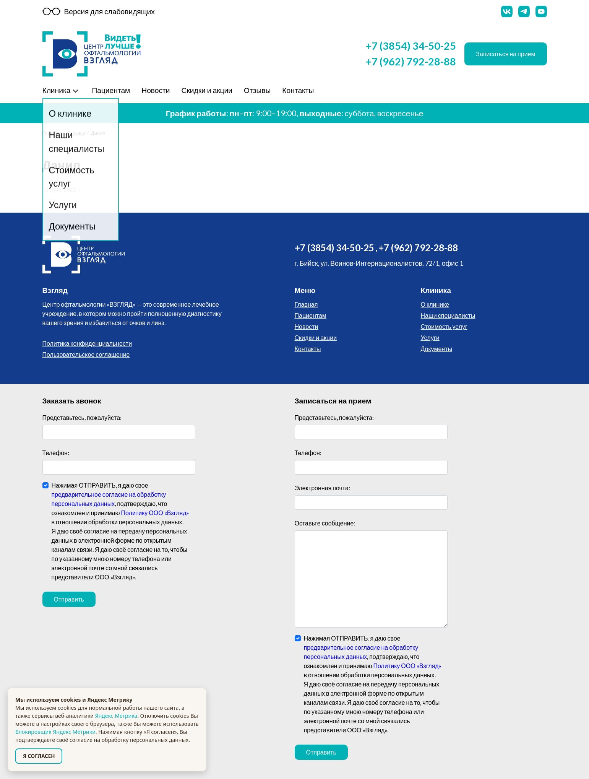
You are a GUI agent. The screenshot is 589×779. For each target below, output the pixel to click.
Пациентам (110, 90)
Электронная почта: (322, 487)
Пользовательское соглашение (86, 354)
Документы (436, 348)
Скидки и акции (206, 90)
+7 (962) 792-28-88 (411, 61)
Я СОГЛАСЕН (39, 756)
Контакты (297, 90)
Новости (154, 90)
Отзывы (256, 90)
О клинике (435, 304)
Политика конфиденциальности (87, 343)
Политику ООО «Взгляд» (155, 512)
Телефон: (55, 452)
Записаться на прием (505, 53)
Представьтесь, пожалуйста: (82, 417)
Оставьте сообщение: (325, 523)
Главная (51, 133)
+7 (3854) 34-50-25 (411, 45)
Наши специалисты (448, 315)
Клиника (56, 90)
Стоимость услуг (444, 326)
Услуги (430, 337)
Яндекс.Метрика (116, 715)
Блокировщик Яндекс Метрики (55, 731)
